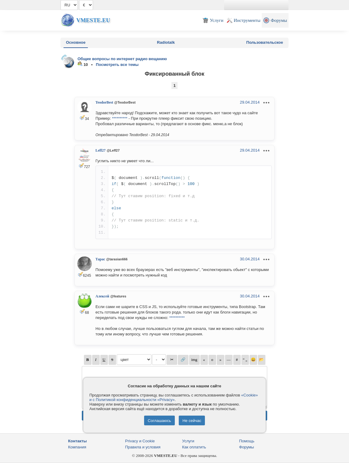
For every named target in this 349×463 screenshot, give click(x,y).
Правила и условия (143, 447)
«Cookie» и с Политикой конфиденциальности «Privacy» (173, 397)
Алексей (102, 296)
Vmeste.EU (93, 20)
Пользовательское (264, 42)
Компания (77, 447)
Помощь (246, 441)
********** (119, 118)
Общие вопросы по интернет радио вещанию (122, 59)
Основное (75, 42)
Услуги (188, 441)
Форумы (246, 447)
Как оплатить (194, 447)
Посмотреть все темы (117, 64)
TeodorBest (104, 102)
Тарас (100, 259)
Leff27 (100, 150)
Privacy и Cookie (140, 441)
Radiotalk (166, 42)
